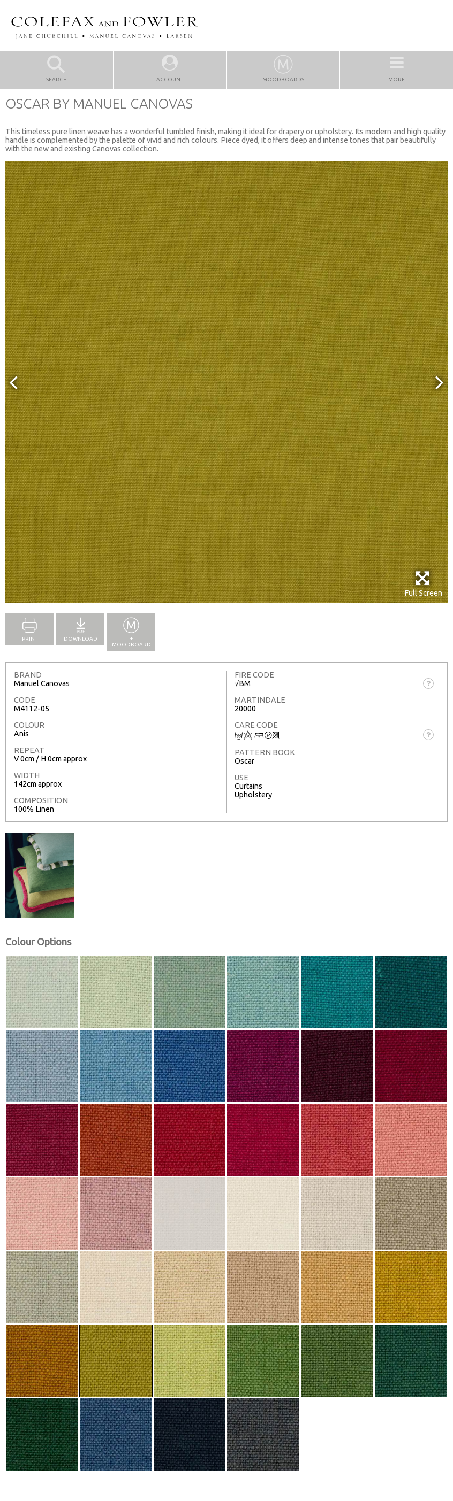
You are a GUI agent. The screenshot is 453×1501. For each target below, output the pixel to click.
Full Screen (423, 583)
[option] (226, 382)
